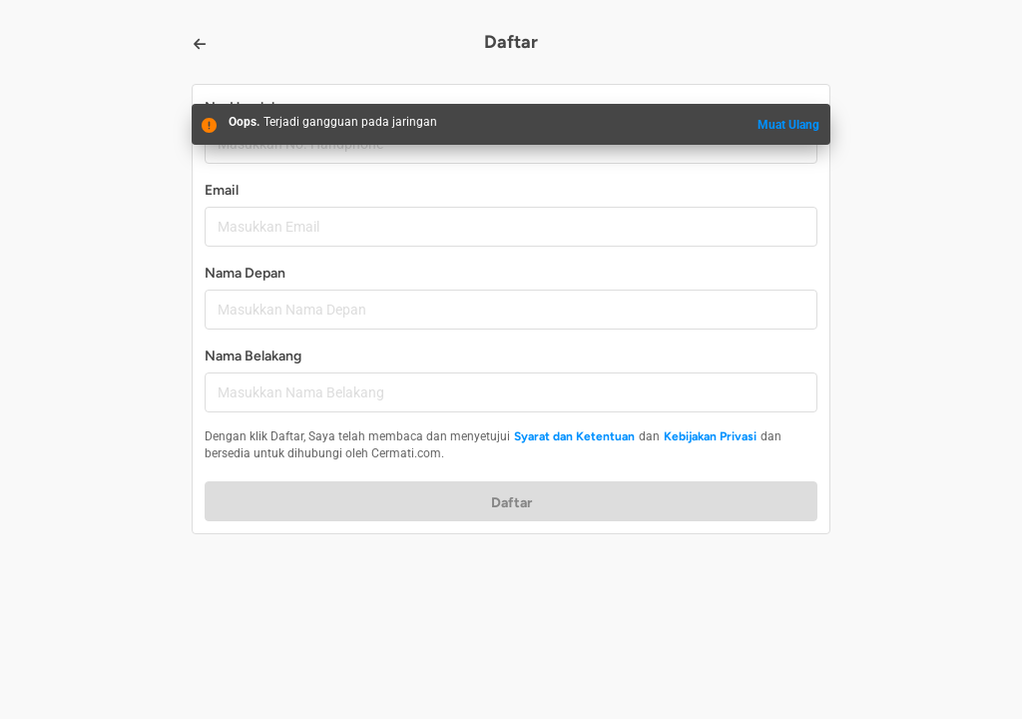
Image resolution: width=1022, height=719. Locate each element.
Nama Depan (245, 273)
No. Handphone (254, 107)
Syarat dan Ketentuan (574, 436)
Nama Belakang (253, 356)
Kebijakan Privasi (710, 436)
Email (222, 190)
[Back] (200, 44)
